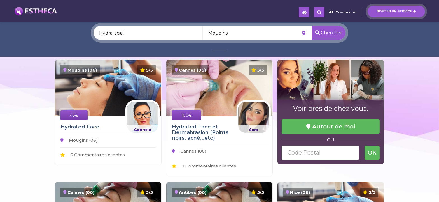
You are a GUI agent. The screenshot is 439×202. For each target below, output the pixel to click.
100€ (186, 115)
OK (372, 152)
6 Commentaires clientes (92, 154)
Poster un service (396, 11)
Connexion (342, 12)
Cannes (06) (189, 151)
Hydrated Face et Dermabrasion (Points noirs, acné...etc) (200, 132)
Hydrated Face (79, 127)
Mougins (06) (79, 140)
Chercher (328, 32)
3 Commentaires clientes (204, 166)
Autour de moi (330, 126)
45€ (74, 115)
